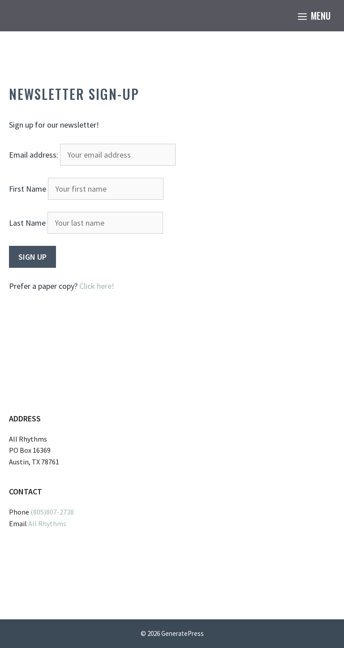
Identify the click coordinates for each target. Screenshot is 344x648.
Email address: (92, 155)
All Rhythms (47, 523)
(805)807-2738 (52, 511)
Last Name (27, 223)
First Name (27, 189)
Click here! (96, 286)
